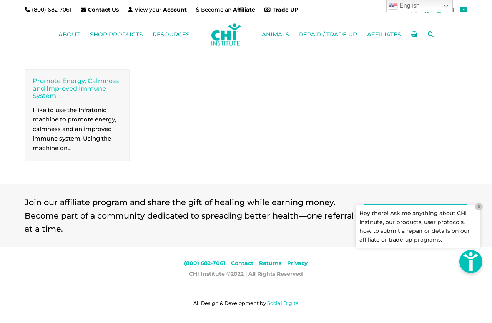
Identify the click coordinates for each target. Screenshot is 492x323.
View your (161, 10)
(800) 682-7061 (52, 10)
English (404, 6)
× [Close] (478, 207)
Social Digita (283, 303)
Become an (228, 10)
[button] (414, 34)
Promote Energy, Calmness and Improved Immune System (76, 88)
